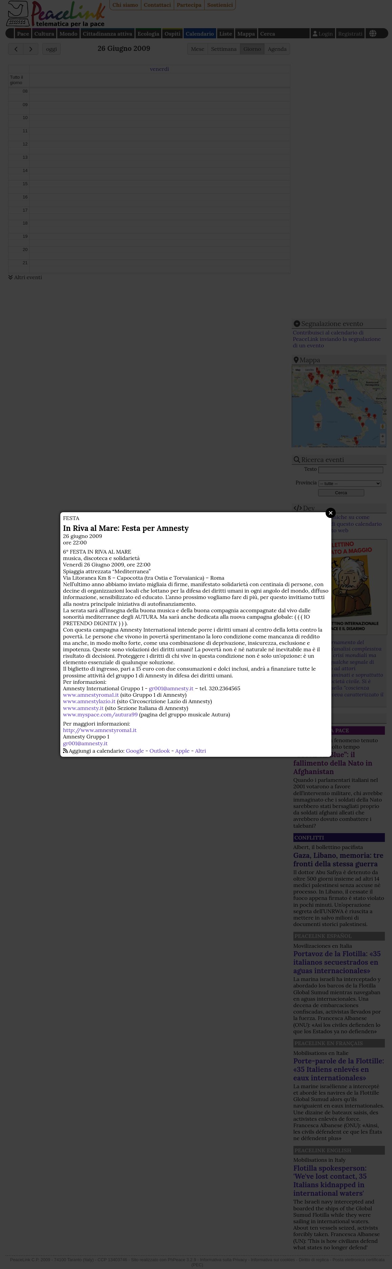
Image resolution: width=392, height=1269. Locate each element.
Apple (183, 750)
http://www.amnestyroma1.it (100, 730)
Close (331, 513)
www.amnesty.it (83, 708)
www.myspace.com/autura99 (100, 714)
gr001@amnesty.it (171, 688)
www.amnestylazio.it (89, 701)
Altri (200, 750)
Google (135, 750)
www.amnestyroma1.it (91, 694)
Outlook (159, 750)
